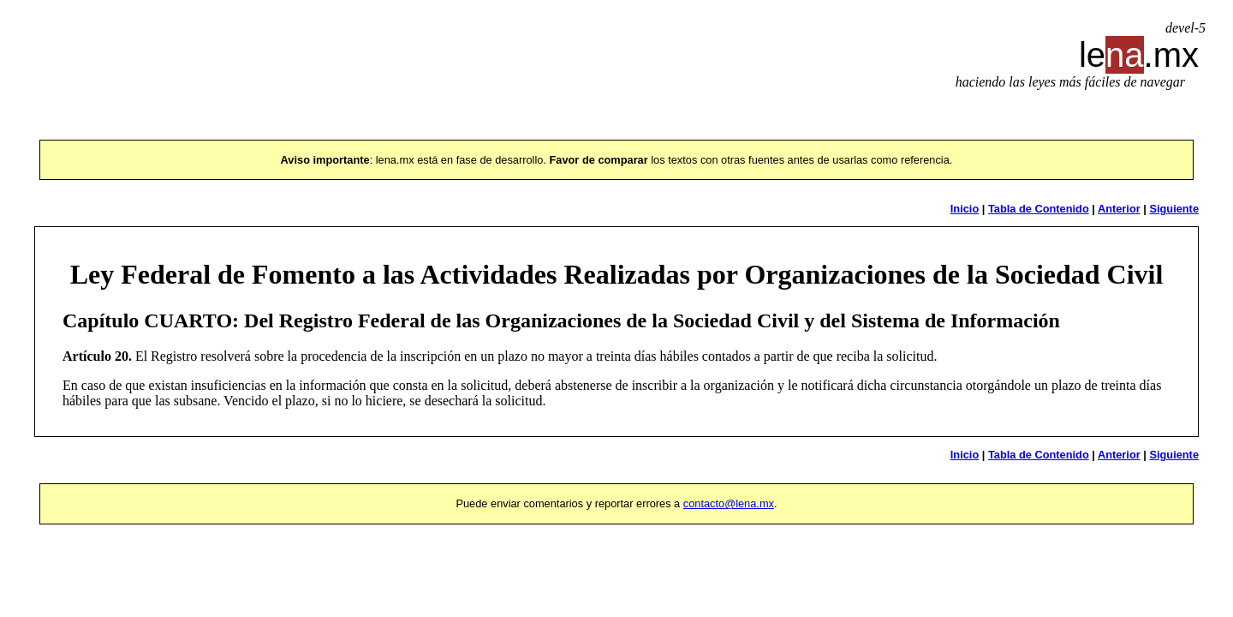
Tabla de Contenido (1038, 208)
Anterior (1119, 208)
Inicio (964, 208)
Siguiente (1174, 208)
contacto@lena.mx (728, 503)
